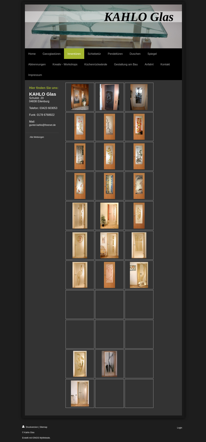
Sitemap (43, 427)
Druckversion (30, 426)
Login (179, 428)
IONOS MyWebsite (41, 438)
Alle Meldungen (37, 137)
